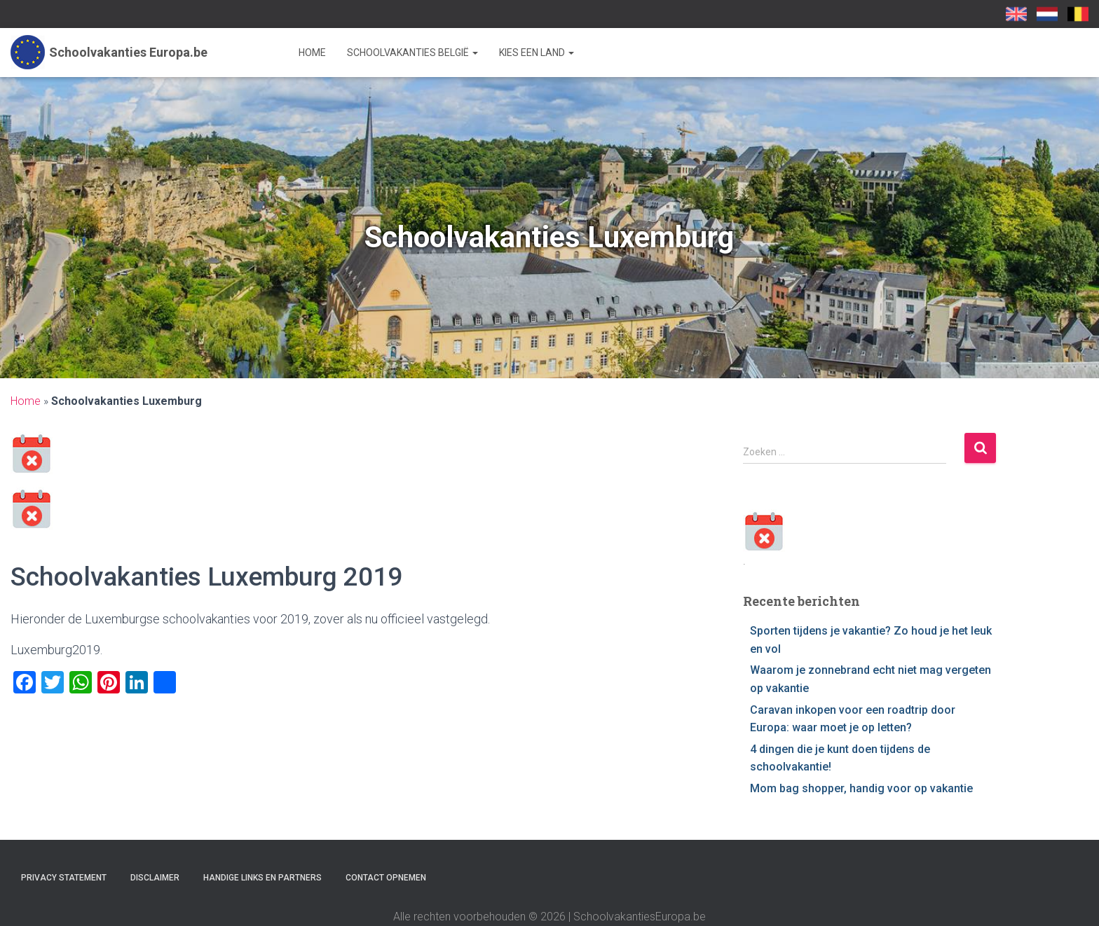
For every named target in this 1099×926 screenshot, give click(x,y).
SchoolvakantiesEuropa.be (1077, 14)
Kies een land (536, 52)
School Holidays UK (1016, 14)
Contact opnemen (386, 878)
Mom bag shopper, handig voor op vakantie (861, 788)
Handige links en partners (262, 878)
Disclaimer (154, 878)
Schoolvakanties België (412, 52)
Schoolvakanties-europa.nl (1047, 14)
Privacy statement (64, 878)
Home (312, 52)
